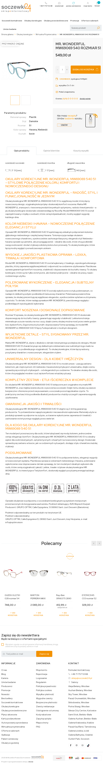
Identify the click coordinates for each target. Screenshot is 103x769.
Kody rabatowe (43, 714)
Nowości (5, 694)
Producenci (6, 686)
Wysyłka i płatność (45, 694)
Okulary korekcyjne (33, 20)
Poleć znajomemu (65, 92)
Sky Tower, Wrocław (77, 694)
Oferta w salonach (90, 20)
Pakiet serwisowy (9, 739)
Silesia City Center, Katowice (82, 710)
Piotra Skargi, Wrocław (78, 706)
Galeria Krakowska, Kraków (81, 722)
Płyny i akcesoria (9, 714)
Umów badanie (10, 29)
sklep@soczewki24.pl (81, 678)
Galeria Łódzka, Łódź (78, 730)
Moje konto (41, 670)
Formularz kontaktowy (79, 670)
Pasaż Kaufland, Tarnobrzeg (82, 726)
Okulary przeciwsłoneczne (56, 20)
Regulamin (41, 682)
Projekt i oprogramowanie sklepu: (17, 762)
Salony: (74, 682)
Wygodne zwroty (44, 698)
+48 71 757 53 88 (79, 674)
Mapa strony (42, 722)
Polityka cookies (44, 690)
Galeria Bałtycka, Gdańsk (80, 735)
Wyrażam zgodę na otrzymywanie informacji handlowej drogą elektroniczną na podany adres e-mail (31, 645)
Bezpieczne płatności (46, 702)
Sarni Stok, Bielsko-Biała (80, 714)
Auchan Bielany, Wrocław (80, 690)
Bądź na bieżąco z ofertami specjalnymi (24, 637)
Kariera (4, 678)
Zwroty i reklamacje (45, 706)
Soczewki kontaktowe (12, 20)
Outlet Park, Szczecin (78, 739)
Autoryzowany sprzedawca (14, 722)
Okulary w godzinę (10, 743)
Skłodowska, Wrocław (78, 702)
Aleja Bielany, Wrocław (78, 686)
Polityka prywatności (46, 686)
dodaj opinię (85, 98)
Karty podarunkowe (11, 718)
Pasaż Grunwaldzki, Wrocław (81, 698)
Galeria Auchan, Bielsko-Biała (82, 718)
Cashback (65, 79)
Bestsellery (6, 698)
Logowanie (41, 678)
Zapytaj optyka (43, 718)
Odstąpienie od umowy (47, 710)
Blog (3, 674)
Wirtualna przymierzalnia (13, 726)
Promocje (75, 20)
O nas (4, 670)
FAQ (38, 726)
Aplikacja (5, 735)
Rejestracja (41, 674)
